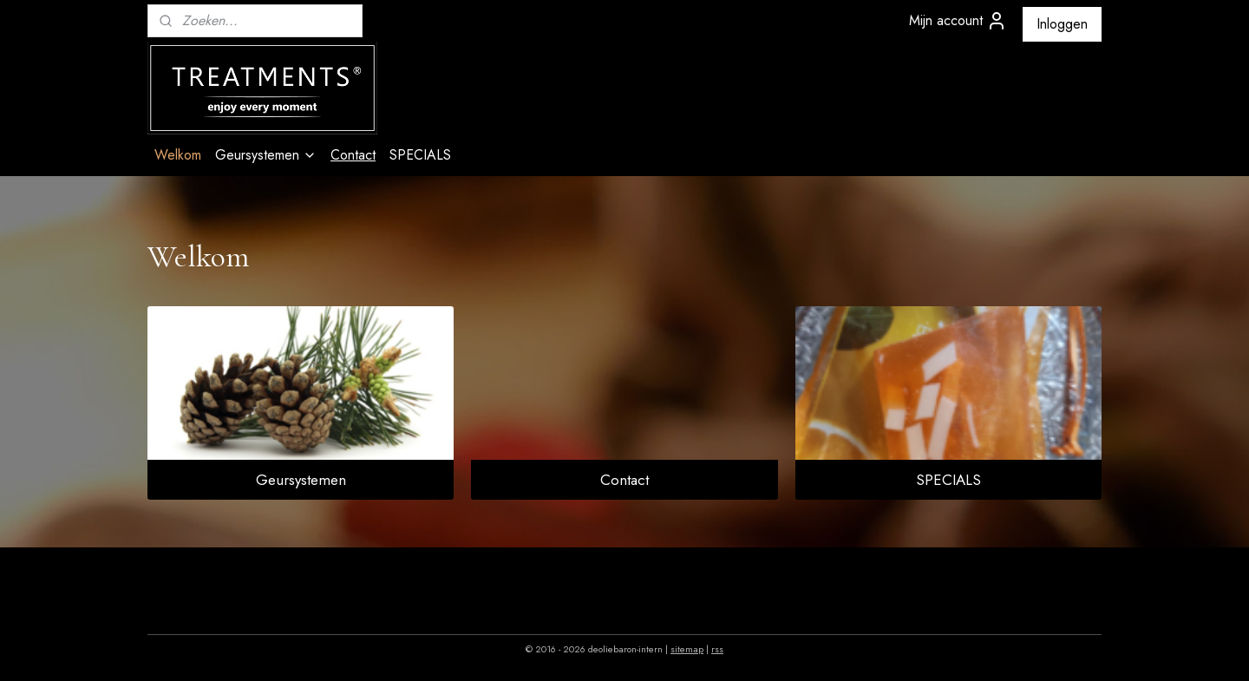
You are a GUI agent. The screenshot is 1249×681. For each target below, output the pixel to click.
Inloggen (1062, 24)
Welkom (177, 155)
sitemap (686, 649)
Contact (353, 155)
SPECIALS (420, 155)
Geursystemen (266, 155)
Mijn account (958, 20)
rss (717, 649)
